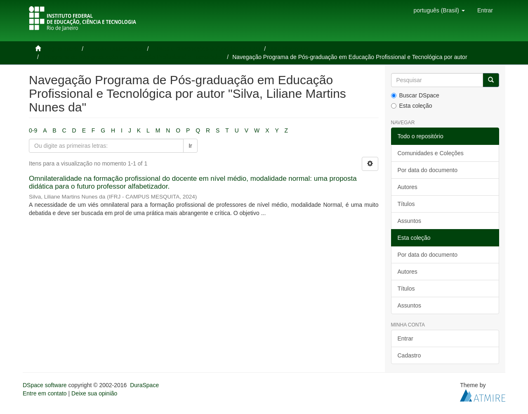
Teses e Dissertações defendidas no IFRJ (207, 48)
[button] (439, 10)
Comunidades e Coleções (431, 153)
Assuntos (410, 221)
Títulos (406, 204)
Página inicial (61, 48)
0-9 (33, 130)
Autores (407, 187)
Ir (190, 145)
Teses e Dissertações (116, 48)
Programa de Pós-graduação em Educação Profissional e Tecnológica (134, 57)
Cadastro (409, 355)
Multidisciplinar (290, 48)
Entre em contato (45, 393)
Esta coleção (411, 105)
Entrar (405, 338)
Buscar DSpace (415, 95)
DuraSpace (144, 385)
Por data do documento (428, 170)
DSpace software (45, 385)
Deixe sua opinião (94, 393)
